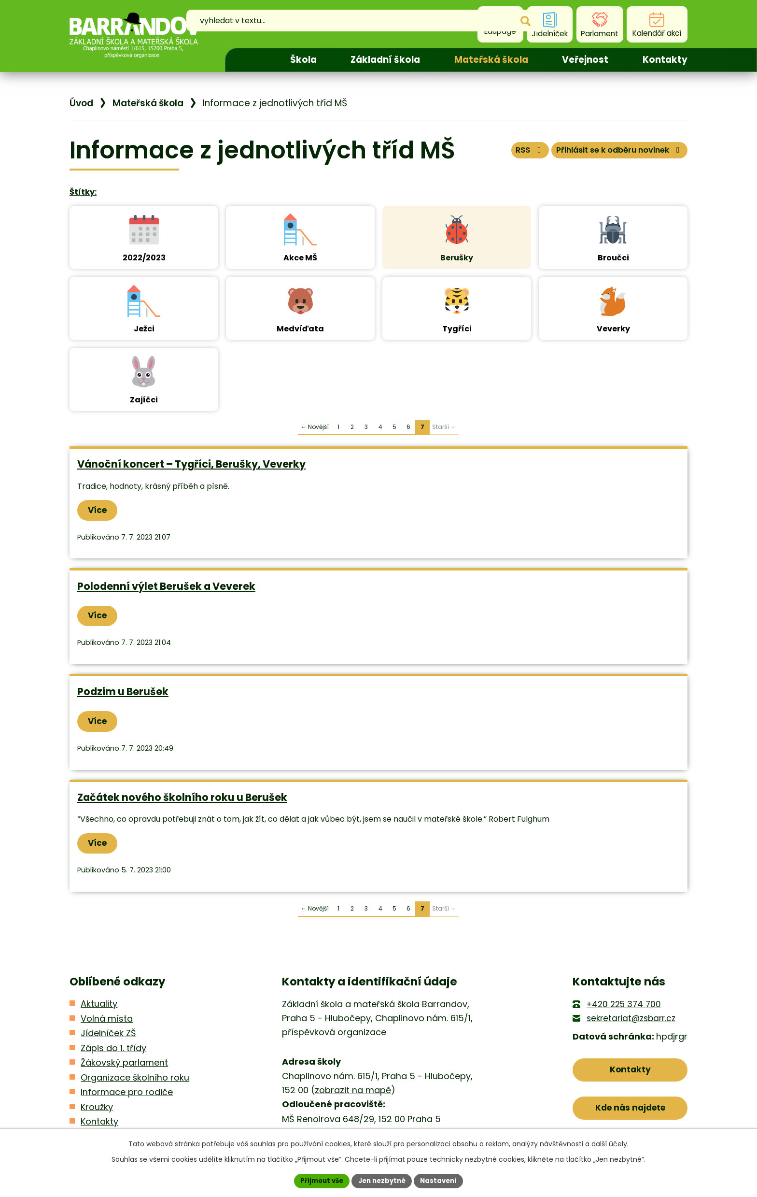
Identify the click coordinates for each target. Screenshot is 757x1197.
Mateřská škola (491, 59)
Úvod (249, 60)
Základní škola (385, 59)
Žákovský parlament (124, 1067)
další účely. (610, 1143)
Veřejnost (585, 59)
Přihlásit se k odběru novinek (609, 153)
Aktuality (99, 1008)
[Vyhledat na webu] (351, 25)
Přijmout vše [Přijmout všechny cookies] (318, 1180)
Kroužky (97, 1111)
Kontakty (665, 59)
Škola (303, 59)
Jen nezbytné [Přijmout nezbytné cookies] (382, 1180)
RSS (506, 153)
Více (100, 510)
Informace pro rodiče (127, 1096)
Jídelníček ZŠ (108, 1037)
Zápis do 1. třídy (113, 1052)
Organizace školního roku (135, 1081)
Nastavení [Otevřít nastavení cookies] (442, 1180)
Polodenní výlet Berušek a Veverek (166, 587)
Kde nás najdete (630, 1116)
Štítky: (83, 192)
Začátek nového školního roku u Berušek (182, 800)
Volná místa (107, 1022)
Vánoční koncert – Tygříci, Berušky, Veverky (191, 464)
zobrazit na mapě (353, 1094)
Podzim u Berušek (122, 693)
